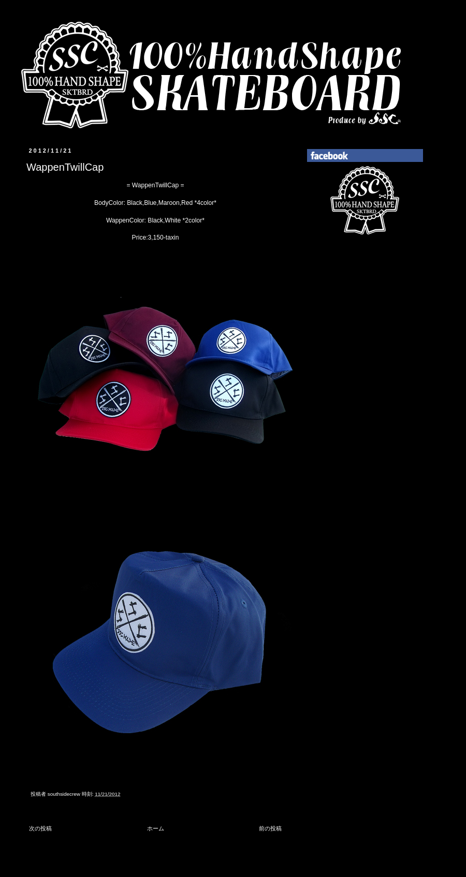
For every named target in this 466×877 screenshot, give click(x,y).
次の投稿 (40, 828)
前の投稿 (270, 828)
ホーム (155, 828)
